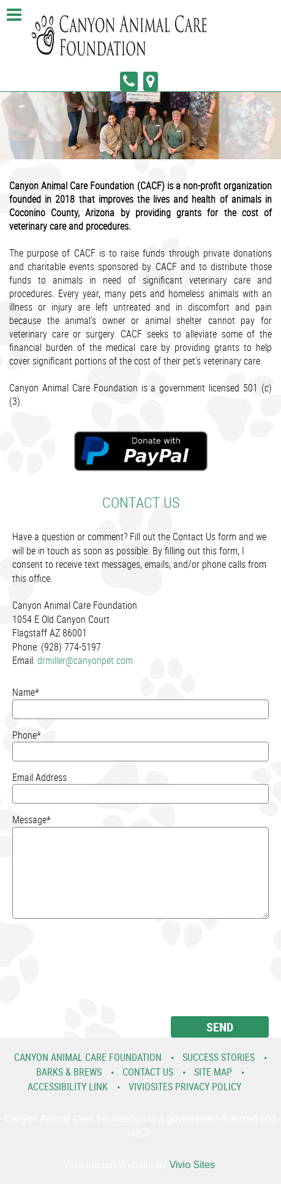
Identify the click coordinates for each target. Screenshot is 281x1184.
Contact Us (147, 1072)
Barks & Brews (69, 1072)
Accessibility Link (68, 1086)
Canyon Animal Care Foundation (88, 1057)
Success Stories (218, 1057)
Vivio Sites (192, 1164)
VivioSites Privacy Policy (185, 1086)
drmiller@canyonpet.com (85, 660)
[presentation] (62, 972)
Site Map (213, 1072)
